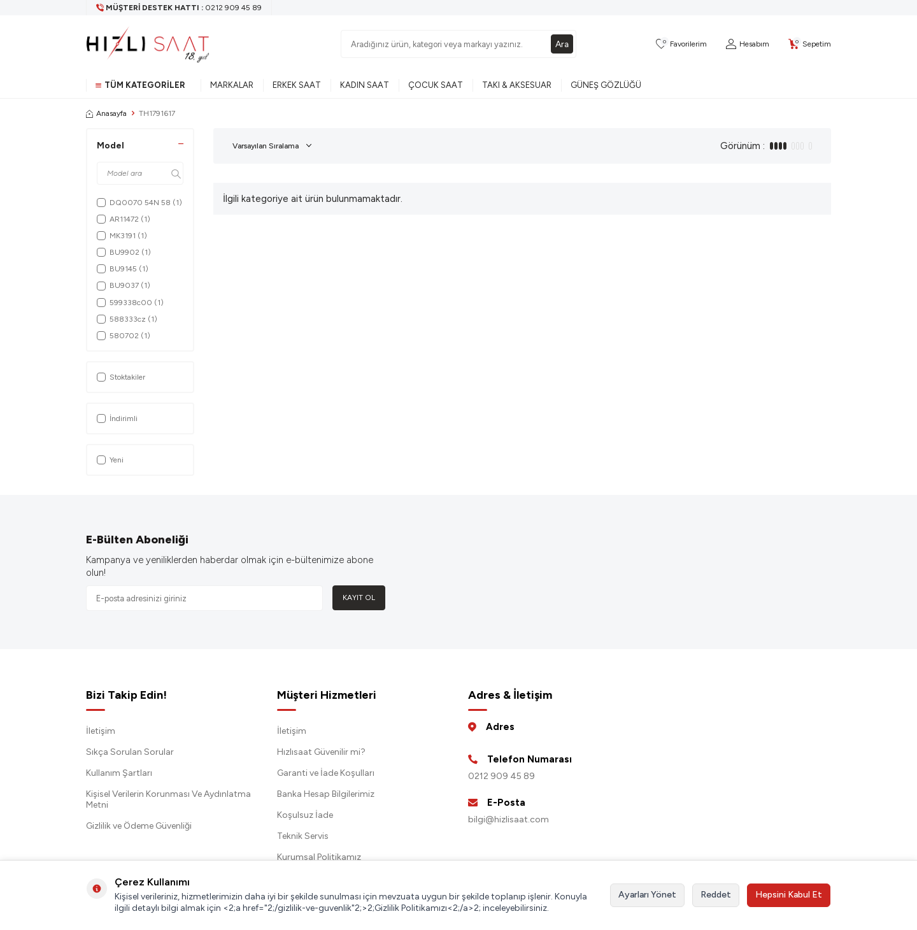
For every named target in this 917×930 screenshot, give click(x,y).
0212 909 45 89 (501, 776)
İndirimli (117, 418)
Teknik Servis (303, 836)
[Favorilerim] (681, 44)
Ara (562, 43)
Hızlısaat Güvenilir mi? (321, 752)
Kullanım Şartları (119, 773)
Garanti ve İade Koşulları (325, 773)
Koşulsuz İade (305, 815)
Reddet (715, 894)
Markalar (231, 85)
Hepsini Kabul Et (788, 894)
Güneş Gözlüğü (606, 85)
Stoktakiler (121, 377)
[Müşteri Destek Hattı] (179, 7)
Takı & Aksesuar (516, 85)
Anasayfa (106, 113)
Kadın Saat (364, 85)
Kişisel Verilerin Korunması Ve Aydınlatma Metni (168, 799)
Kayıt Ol (359, 597)
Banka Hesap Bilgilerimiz (325, 794)
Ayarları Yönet (647, 894)
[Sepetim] (809, 44)
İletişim (100, 731)
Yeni (110, 459)
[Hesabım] (747, 44)
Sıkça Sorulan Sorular (130, 752)
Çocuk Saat (435, 85)
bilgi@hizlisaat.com (508, 819)
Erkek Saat (297, 85)
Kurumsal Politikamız (319, 857)
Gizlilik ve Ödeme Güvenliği (139, 825)
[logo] (148, 44)
